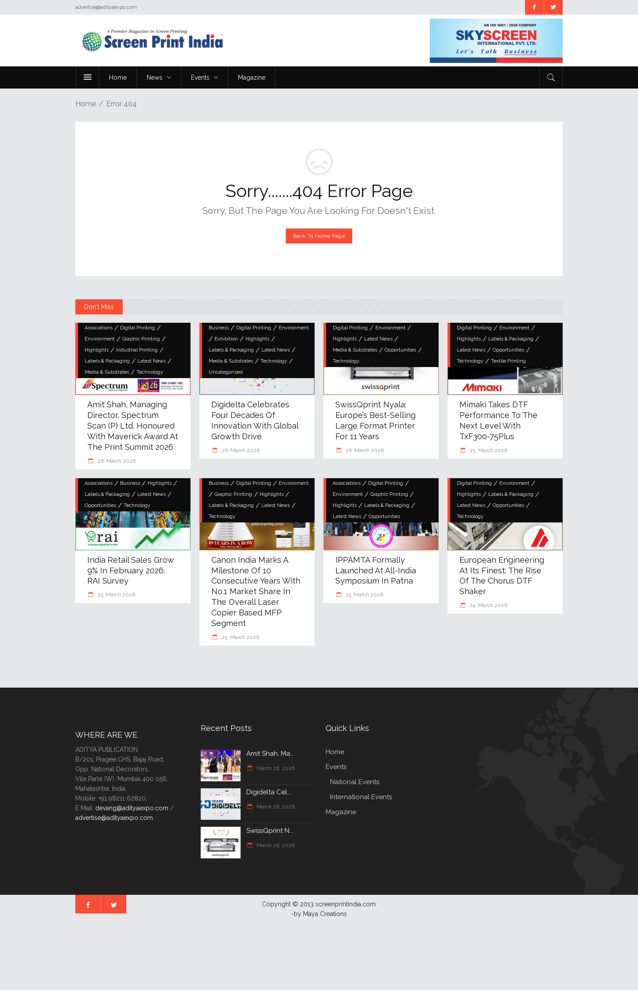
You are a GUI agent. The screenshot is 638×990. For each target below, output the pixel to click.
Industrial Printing (137, 350)
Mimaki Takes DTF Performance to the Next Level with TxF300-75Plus (498, 420)
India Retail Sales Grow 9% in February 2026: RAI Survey (130, 570)
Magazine (341, 812)
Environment (100, 339)
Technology (149, 372)
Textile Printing (508, 361)
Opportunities (400, 350)
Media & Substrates (107, 372)
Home (85, 104)
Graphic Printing (141, 339)
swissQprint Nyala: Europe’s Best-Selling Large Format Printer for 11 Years (375, 420)
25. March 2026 (487, 450)
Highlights (97, 350)
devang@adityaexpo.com (131, 808)
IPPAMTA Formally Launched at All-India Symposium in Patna (375, 570)
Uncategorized (226, 372)
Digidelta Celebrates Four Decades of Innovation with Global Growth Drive (254, 420)
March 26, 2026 (275, 768)
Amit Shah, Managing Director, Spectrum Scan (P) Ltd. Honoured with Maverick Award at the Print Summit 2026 (132, 426)
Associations (99, 328)
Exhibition (226, 339)
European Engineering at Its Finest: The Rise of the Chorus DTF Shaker (501, 575)
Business (219, 328)
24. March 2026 (487, 605)
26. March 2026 (116, 461)
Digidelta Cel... (268, 792)
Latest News (151, 361)
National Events (354, 782)
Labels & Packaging (107, 361)
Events (336, 767)
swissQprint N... (269, 831)
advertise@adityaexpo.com (114, 817)
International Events (361, 797)
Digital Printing (137, 328)
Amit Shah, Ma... (270, 754)
